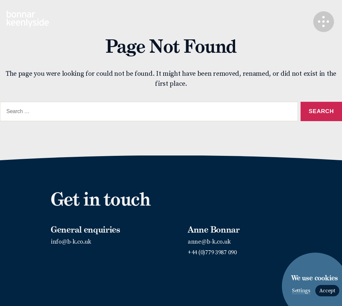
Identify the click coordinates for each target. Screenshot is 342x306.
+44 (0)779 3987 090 (212, 252)
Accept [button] (327, 290)
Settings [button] (301, 291)
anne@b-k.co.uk (209, 242)
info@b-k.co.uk (71, 242)
